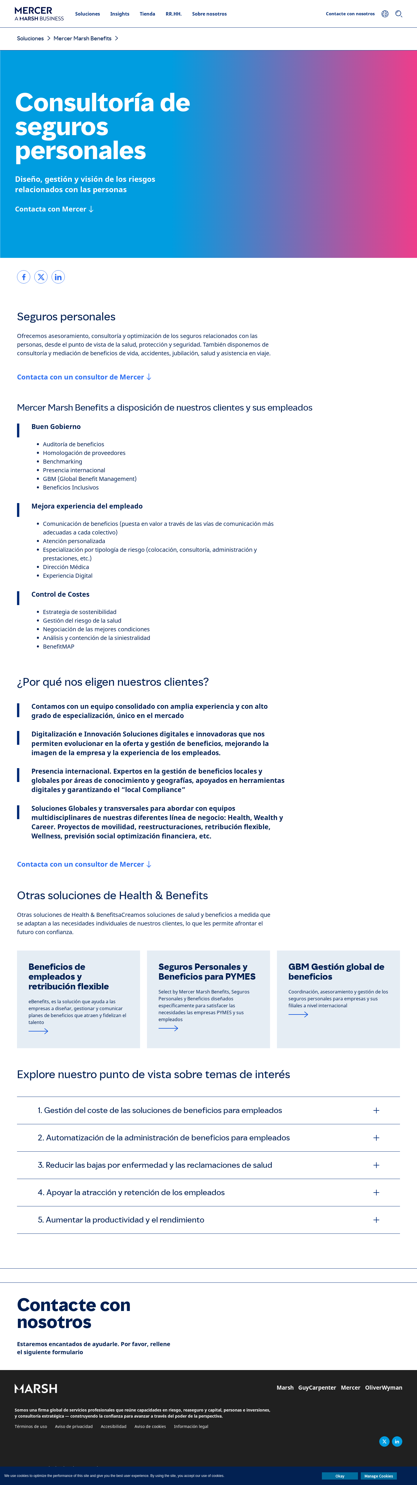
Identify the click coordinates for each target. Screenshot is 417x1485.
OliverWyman (383, 1387)
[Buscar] (399, 13)
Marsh (285, 1387)
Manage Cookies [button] (379, 1476)
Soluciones (87, 14)
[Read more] (79, 1031)
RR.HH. (174, 14)
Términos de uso (31, 1427)
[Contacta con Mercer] (54, 209)
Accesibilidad (114, 1427)
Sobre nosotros (209, 14)
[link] (23, 277)
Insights (119, 14)
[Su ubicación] (385, 13)
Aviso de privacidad (74, 1427)
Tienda (147, 14)
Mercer (351, 1387)
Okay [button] (339, 1476)
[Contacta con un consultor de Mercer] (84, 377)
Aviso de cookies (150, 1427)
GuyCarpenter (317, 1387)
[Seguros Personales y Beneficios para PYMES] (208, 1028)
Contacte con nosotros (350, 13)
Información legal (191, 1427)
